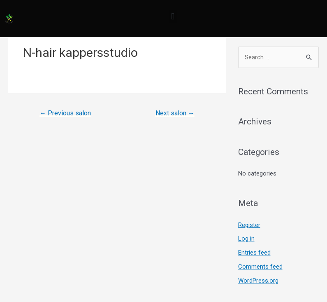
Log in (246, 238)
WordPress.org (258, 280)
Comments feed (260, 266)
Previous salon (65, 113)
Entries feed (254, 252)
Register (249, 225)
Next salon (175, 113)
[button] (173, 16)
